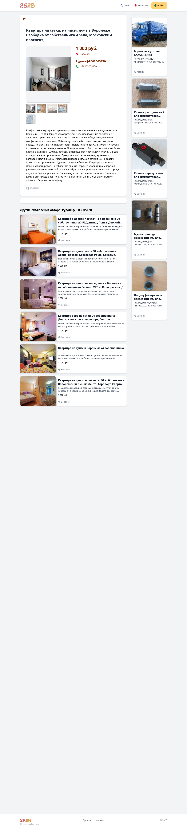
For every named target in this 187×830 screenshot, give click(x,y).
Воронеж (85, 54)
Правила (87, 820)
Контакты (99, 820)
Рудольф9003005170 (91, 61)
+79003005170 (88, 66)
